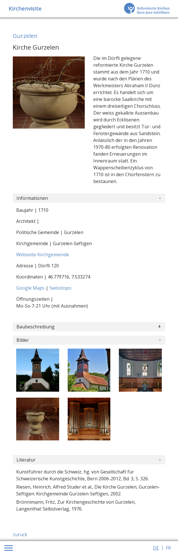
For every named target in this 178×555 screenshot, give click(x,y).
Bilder (22, 340)
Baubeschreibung (35, 327)
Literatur (26, 460)
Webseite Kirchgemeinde (42, 254)
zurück (20, 534)
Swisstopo (60, 288)
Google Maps (31, 288)
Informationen (32, 198)
